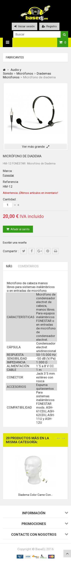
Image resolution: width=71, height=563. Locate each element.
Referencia (10, 182)
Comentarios (28, 266)
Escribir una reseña (15, 242)
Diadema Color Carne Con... (35, 495)
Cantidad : (10, 199)
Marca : (8, 171)
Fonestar (8, 175)
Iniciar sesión (24, 26)
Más (9, 266)
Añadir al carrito (20, 229)
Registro (49, 26)
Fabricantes (15, 57)
